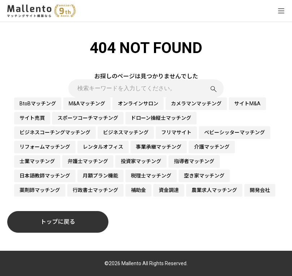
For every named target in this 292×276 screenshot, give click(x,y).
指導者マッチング (194, 161)
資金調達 (169, 190)
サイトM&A (247, 103)
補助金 (138, 190)
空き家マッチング (204, 176)
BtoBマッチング (38, 103)
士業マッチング (37, 161)
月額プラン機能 (100, 176)
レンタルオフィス (103, 147)
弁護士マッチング (88, 161)
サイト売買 (32, 118)
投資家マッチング (141, 161)
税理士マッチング (151, 176)
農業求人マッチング (214, 190)
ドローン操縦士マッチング (161, 118)
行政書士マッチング (95, 190)
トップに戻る (57, 221)
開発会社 (260, 190)
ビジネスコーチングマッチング (55, 132)
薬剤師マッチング (40, 190)
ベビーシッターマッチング (234, 132)
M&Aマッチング (87, 103)
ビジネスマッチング (126, 132)
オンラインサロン (138, 103)
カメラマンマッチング (196, 103)
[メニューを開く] (281, 11)
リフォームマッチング (45, 147)
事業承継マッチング (158, 147)
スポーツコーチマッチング (87, 118)
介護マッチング (211, 147)
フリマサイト (176, 132)
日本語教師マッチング (45, 176)
